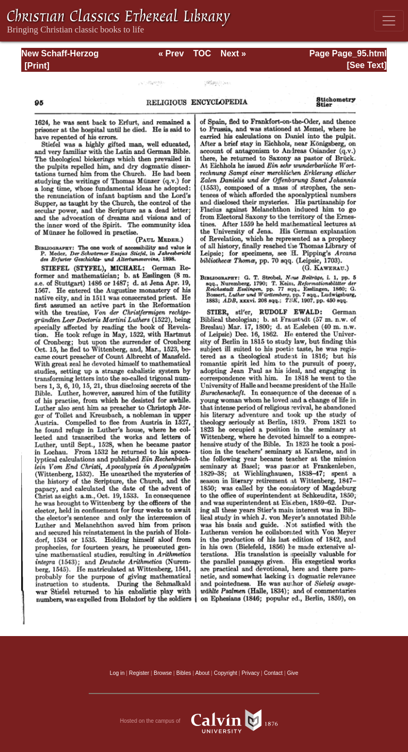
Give (292, 673)
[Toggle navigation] (389, 20)
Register (139, 673)
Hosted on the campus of (204, 721)
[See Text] (367, 65)
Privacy (251, 673)
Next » (233, 53)
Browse (163, 673)
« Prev (171, 53)
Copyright (225, 673)
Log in (117, 673)
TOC (202, 53)
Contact (273, 673)
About (202, 673)
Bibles (183, 673)
